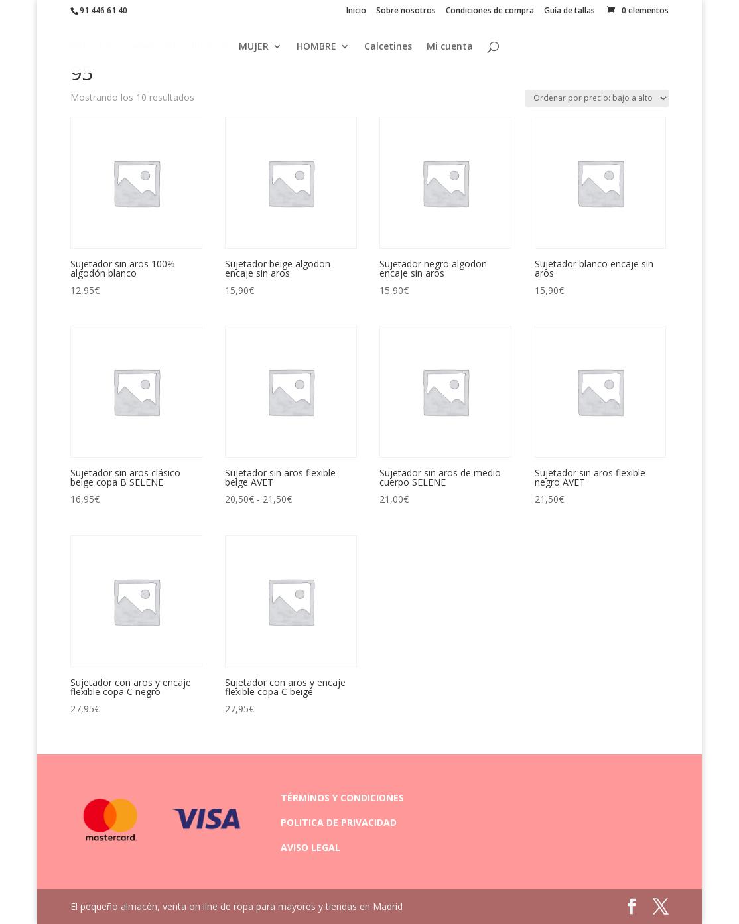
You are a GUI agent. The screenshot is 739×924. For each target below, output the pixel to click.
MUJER (254, 47)
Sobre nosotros (406, 11)
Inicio (356, 11)
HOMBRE (316, 47)
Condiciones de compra (490, 11)
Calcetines (388, 47)
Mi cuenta (450, 47)
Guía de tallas (569, 11)
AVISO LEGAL (310, 847)
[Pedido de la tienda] (597, 98)
